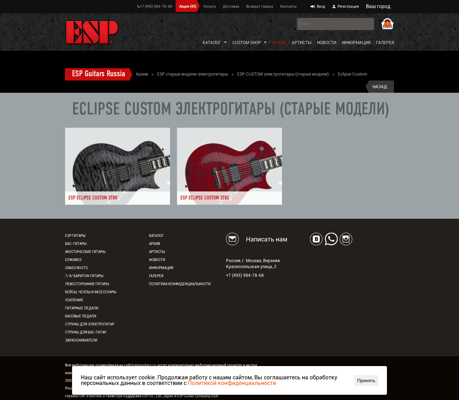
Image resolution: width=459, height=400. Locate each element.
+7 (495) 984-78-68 (154, 6)
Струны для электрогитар (89, 324)
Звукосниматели (81, 340)
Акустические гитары (85, 252)
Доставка (231, 6)
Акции (187, 6)
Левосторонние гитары (87, 284)
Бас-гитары (76, 244)
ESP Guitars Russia (98, 74)
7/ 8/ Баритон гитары (84, 276)
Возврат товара (259, 6)
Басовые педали (80, 316)
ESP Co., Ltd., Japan (158, 396)
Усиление (74, 300)
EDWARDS (73, 260)
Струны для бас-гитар (85, 332)
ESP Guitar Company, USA (197, 396)
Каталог (212, 42)
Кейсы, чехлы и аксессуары (90, 292)
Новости (326, 42)
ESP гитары (75, 236)
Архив (279, 42)
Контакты (288, 6)
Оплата (209, 6)
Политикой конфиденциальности (232, 383)
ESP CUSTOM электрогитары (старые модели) (283, 74)
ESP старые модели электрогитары (192, 74)
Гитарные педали (81, 308)
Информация (356, 42)
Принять (366, 380)
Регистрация (348, 6)
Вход (321, 6)
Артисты (301, 42)
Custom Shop (246, 42)
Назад (380, 86)
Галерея (385, 42)
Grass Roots (76, 268)
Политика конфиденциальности (180, 284)
